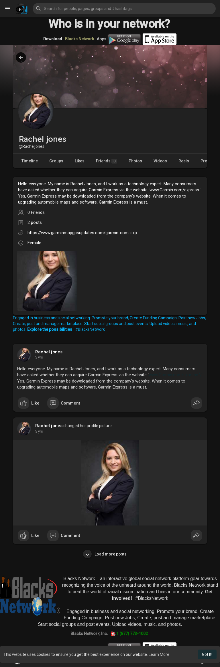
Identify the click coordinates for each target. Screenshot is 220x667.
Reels (183, 161)
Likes (80, 161)
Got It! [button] (207, 654)
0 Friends (36, 212)
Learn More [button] (159, 654)
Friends (106, 161)
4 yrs (39, 357)
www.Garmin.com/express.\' (175, 374)
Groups (56, 161)
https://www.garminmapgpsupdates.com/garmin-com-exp (82, 232)
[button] (124, 8)
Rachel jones (48, 352)
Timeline (29, 161)
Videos (160, 161)
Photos (135, 161)
